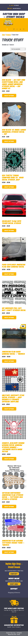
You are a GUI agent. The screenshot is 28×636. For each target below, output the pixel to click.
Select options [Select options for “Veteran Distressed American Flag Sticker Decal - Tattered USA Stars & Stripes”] (9, 506)
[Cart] (23, 29)
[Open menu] (7, 29)
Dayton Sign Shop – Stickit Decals (14, 15)
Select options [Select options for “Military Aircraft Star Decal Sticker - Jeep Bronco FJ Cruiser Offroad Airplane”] (9, 409)
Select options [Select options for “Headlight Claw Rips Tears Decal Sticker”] (9, 230)
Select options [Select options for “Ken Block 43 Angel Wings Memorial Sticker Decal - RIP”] (9, 141)
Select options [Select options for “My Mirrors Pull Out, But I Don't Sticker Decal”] (9, 317)
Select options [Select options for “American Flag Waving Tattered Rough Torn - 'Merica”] (9, 552)
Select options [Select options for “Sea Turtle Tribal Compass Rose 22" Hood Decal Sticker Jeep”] (9, 187)
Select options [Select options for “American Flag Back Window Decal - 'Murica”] (9, 361)
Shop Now (14, 584)
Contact (14, 573)
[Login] (20, 29)
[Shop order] (18, 49)
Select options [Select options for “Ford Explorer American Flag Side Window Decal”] (9, 274)
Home (3, 34)
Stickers (8, 34)
